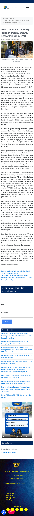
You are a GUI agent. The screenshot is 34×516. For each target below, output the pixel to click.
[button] (4, 512)
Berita (12, 18)
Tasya (11, 511)
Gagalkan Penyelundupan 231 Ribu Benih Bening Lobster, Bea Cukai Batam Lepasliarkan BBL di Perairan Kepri (16, 350)
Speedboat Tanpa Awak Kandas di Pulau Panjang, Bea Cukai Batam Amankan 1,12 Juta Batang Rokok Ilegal (16, 278)
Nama (3, 297)
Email (2, 304)
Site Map (9, 500)
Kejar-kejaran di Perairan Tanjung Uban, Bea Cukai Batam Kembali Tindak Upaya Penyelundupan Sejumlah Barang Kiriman (15, 369)
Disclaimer (9, 495)
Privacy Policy (10, 498)
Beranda (5, 18)
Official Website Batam (8, 452)
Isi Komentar (4, 312)
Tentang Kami (10, 493)
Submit (7, 321)
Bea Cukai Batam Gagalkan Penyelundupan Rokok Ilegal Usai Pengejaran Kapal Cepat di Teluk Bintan (15, 389)
